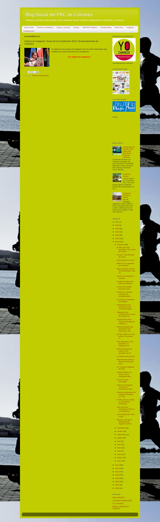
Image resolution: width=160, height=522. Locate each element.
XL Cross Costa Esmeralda (122, 381)
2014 (117, 242)
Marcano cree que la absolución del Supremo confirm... (125, 422)
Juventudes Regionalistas (122, 500)
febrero (120, 458)
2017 (117, 232)
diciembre (121, 245)
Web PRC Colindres (90, 27)
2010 (117, 475)
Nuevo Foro (119, 27)
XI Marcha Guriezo (126, 175)
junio (119, 444)
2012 (117, 468)
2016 (117, 235)
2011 (117, 472)
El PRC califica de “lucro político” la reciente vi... (126, 336)
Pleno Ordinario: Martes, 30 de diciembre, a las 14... (126, 271)
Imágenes (130, 27)
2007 (117, 485)
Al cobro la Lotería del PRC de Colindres (125, 282)
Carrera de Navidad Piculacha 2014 (124, 288)
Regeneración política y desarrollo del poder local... (125, 362)
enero (119, 461)
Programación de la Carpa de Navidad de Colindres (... (126, 321)
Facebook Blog (105, 27)
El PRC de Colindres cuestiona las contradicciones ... (124, 294)
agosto (120, 438)
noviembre (121, 428)
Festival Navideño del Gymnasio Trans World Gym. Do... (125, 329)
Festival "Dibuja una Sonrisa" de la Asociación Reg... (124, 374)
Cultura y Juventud (63, 27)
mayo (119, 448)
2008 (117, 482)
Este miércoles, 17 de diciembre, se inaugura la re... (125, 344)
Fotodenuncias (29, 31)
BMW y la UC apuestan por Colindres (125, 264)
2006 (117, 488)
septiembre (121, 435)
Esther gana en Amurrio (125, 260)
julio (119, 441)
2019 (117, 225)
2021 (117, 222)
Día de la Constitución (40, 75)
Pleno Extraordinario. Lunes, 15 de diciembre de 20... (124, 351)
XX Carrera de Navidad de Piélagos (125, 300)
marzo (119, 454)
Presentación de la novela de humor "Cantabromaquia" (124, 307)
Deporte (76, 27)
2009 (117, 478)
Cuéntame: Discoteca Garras (127, 195)
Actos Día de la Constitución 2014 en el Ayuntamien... (125, 409)
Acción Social (29, 27)
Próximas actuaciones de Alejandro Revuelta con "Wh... (126, 394)
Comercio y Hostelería (45, 27)
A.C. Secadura (118, 503)
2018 (117, 229)
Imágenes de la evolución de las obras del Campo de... (126, 314)
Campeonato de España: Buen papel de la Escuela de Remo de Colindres (129, 152)
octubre (120, 431)
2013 (117, 465)
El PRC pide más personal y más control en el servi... (126, 249)
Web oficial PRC (118, 497)
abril (119, 451)
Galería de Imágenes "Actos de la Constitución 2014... (125, 387)
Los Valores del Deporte (126, 356)
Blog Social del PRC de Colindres (59, 14)
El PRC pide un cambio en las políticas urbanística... (125, 402)
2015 (117, 238)
